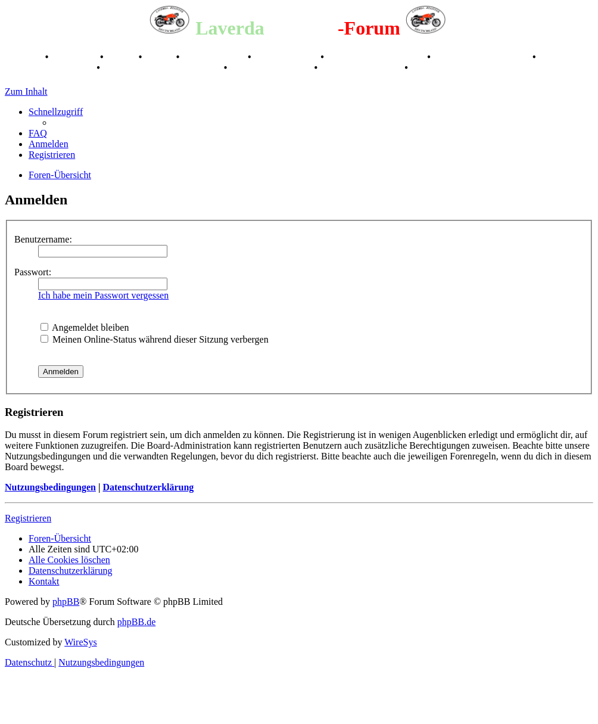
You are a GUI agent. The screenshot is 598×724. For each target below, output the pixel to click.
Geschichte (75, 57)
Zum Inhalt (26, 91)
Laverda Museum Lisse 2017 (163, 68)
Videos (160, 57)
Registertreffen (214, 57)
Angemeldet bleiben (85, 327)
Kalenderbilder (287, 57)
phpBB (65, 601)
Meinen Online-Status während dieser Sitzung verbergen (155, 339)
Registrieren (28, 518)
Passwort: (32, 272)
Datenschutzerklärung (148, 487)
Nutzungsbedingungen (50, 487)
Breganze (24, 57)
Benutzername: (43, 239)
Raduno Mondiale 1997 (482, 57)
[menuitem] (38, 133)
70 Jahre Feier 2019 (272, 68)
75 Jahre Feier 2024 (362, 68)
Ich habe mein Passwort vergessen (103, 295)
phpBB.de (136, 622)
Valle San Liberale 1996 (377, 57)
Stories (122, 57)
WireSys (80, 642)
